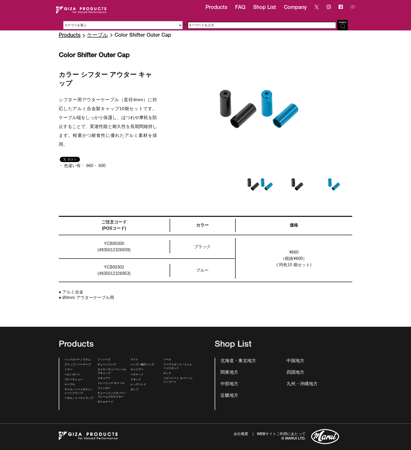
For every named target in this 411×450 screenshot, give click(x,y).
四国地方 (295, 373)
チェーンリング (107, 364)
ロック (167, 373)
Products (216, 7)
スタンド (136, 379)
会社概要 (241, 434)
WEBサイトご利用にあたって (281, 434)
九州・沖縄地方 (302, 384)
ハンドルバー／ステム (77, 359)
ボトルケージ (105, 402)
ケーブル (97, 35)
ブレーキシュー (73, 379)
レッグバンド (138, 384)
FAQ (240, 7)
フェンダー (104, 388)
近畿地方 (229, 396)
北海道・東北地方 (238, 361)
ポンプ (134, 389)
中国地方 (295, 361)
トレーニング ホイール (111, 383)
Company (295, 7)
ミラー (68, 369)
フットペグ (104, 359)
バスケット (137, 374)
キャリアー (137, 369)
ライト (134, 359)
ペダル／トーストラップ (78, 398)
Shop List (264, 7)
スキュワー (104, 378)
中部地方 (229, 384)
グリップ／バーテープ (77, 364)
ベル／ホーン (72, 374)
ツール (167, 359)
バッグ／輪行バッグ (142, 364)
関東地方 (229, 373)
